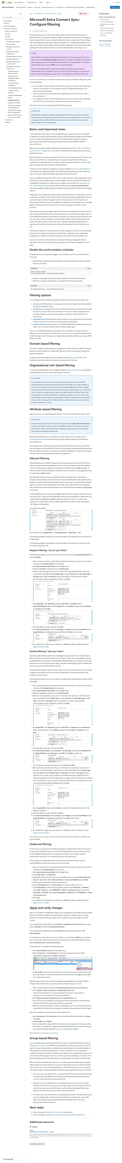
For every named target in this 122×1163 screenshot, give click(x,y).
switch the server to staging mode (40, 151)
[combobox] (12, 17)
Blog (25, 1157)
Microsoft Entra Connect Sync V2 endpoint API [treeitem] (15, 111)
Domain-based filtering (106, 22)
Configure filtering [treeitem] (13, 100)
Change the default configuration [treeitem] (13, 84)
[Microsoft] (3, 2)
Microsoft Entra (39, 13)
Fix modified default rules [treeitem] (15, 88)
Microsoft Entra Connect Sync (54, 1112)
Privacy (40, 1157)
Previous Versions (16, 1157)
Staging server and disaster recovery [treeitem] (13, 72)
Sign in (118, 2)
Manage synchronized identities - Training (42, 1132)
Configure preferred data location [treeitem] (15, 96)
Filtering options (104, 19)
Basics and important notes (107, 17)
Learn (31, 13)
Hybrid (59, 13)
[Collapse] (20, 13)
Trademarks (75, 1157)
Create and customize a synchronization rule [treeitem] (14, 106)
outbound (81, 446)
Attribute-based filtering (106, 28)
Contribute (33, 1157)
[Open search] (113, 2)
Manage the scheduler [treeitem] (14, 103)
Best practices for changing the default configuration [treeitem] (14, 78)
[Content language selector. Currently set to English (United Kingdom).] (11, 1153)
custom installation (40, 1045)
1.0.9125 (58, 178)
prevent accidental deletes (80, 169)
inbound (41, 446)
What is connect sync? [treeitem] (11, 31)
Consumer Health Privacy (52, 1157)
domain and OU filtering (76, 357)
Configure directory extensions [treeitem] (13, 92)
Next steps (103, 35)
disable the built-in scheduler (79, 148)
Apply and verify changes (41, 647)
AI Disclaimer (5, 1157)
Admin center (115, 7)
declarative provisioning (37, 439)
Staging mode (63, 937)
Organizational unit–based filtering (107, 25)
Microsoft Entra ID (50, 13)
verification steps (85, 162)
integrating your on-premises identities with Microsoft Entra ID (64, 1115)
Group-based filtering (106, 33)
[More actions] (90, 13)
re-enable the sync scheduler (49, 1033)
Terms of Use (66, 1157)
